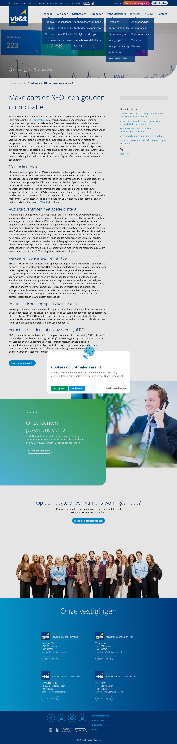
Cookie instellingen (115, 388)
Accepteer (59, 388)
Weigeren (77, 388)
